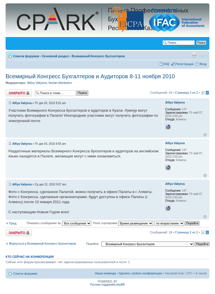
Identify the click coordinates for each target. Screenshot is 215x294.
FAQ (166, 64)
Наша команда (105, 273)
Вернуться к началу (205, 134)
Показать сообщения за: (59, 223)
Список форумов (26, 56)
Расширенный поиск (192, 47)
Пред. (13, 223)
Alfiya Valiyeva (37, 82)
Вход (203, 64)
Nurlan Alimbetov (60, 82)
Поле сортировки (123, 223)
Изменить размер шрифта (202, 55)
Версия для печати (194, 55)
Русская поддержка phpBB (107, 284)
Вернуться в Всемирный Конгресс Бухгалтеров (42, 243)
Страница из (186, 92)
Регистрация (184, 64)
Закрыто (19, 93)
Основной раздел (55, 56)
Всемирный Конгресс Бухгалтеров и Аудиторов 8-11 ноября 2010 (90, 76)
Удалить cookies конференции (140, 273)
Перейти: (92, 243)
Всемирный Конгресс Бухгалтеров (98, 56)
